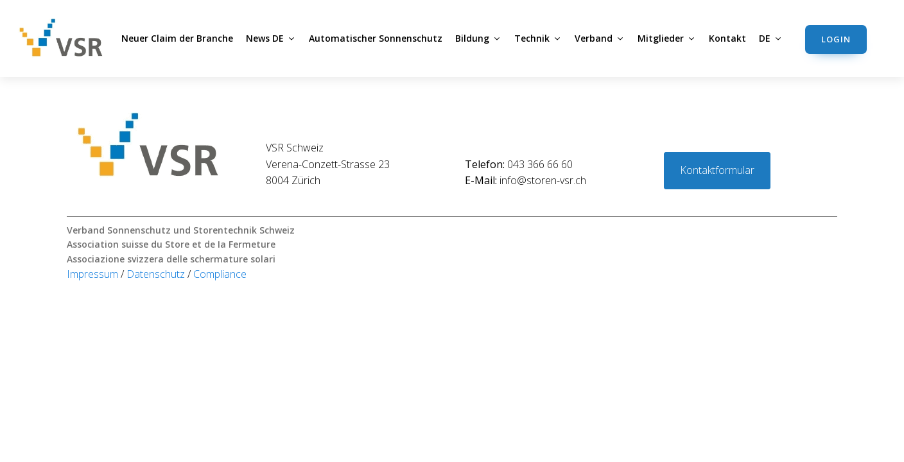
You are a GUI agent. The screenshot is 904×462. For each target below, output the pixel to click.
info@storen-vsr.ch (525, 180)
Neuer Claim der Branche (177, 38)
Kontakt (727, 38)
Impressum (94, 274)
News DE (271, 38)
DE (771, 38)
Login (836, 39)
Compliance (220, 274)
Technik (538, 38)
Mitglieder (667, 38)
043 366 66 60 (519, 164)
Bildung (478, 38)
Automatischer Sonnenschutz (375, 38)
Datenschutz (156, 274)
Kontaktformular (717, 170)
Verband (600, 38)
